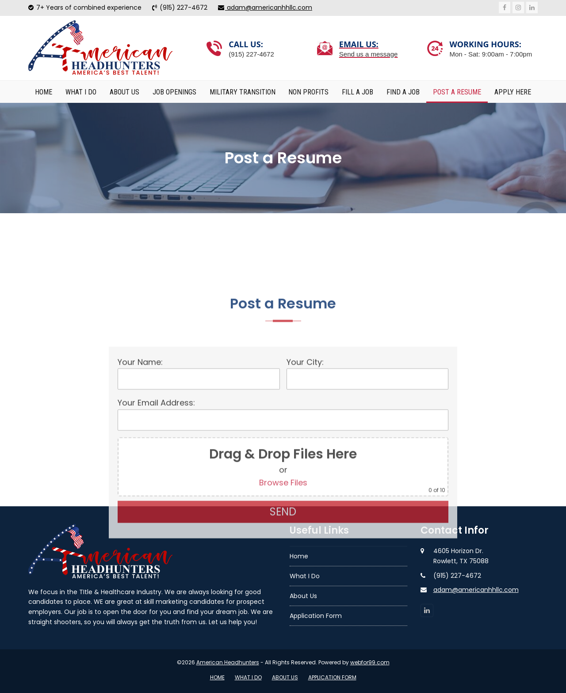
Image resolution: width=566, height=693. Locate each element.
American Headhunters (227, 662)
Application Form (332, 677)
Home (217, 677)
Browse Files (283, 571)
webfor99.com (370, 662)
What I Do (248, 677)
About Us (285, 677)
